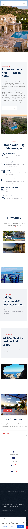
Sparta (8, 236)
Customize (5, 526)
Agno (7, 249)
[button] (26, 435)
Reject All (13, 526)
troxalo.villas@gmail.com (12, 494)
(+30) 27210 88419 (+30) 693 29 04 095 (15, 492)
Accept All (20, 526)
